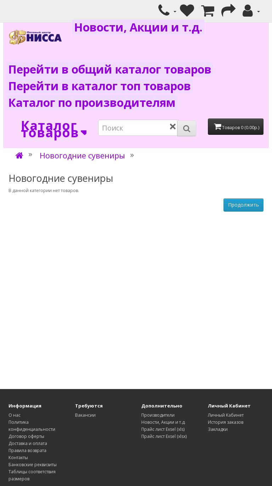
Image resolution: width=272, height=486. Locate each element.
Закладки (218, 429)
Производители (158, 415)
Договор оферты (26, 436)
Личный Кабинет (226, 415)
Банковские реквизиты (32, 465)
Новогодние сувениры (82, 155)
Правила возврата (27, 450)
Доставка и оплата (27, 443)
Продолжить (243, 204)
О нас (14, 415)
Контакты (18, 458)
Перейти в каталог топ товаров (99, 85)
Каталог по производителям (92, 102)
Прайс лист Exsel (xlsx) (164, 436)
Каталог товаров (47, 129)
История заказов (225, 422)
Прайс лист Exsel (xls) (163, 429)
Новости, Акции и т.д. (138, 27)
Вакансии (85, 415)
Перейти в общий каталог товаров (109, 69)
